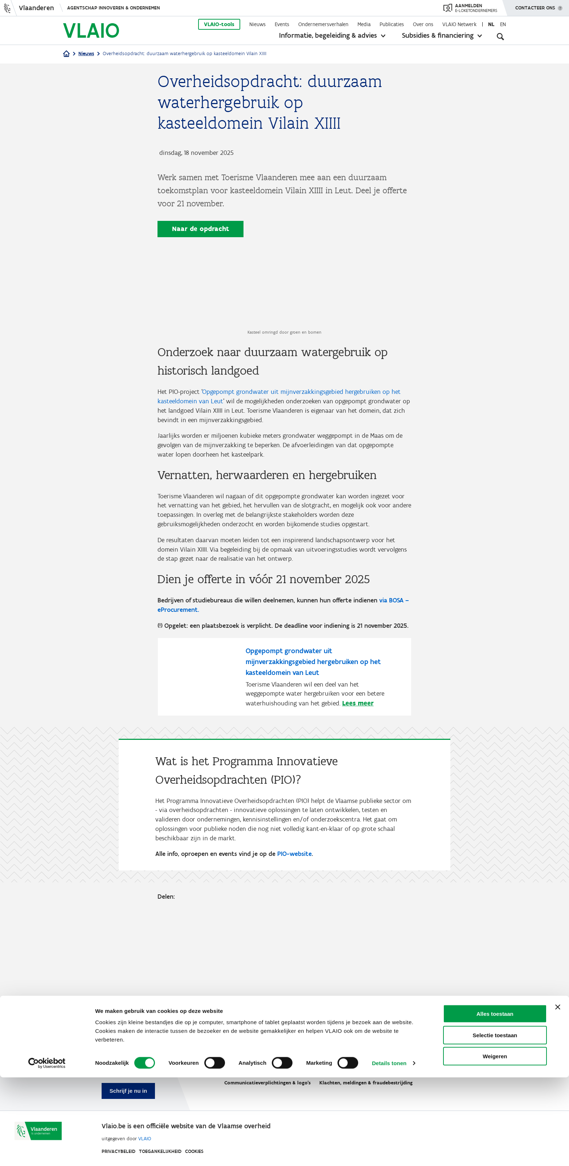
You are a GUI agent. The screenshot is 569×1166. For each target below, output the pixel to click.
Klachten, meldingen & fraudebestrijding (366, 1083)
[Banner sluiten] (557, 1095)
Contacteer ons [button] (535, 5)
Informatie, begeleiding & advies (328, 35)
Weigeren (495, 1145)
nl (491, 24)
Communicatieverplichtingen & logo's (267, 1083)
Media (364, 24)
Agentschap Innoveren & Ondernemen (113, 8)
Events (282, 24)
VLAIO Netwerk (459, 24)
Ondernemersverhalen (323, 24)
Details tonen (389, 1152)
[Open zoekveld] (500, 36)
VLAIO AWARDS (367, 1065)
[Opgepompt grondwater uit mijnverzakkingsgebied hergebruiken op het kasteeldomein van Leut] (284, 796)
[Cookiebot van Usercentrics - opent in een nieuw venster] (47, 1151)
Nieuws (257, 24)
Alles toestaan (494, 1102)
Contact (407, 1065)
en (503, 24)
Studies (289, 1065)
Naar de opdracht (200, 228)
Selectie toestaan (495, 1124)
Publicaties (392, 24)
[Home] (66, 54)
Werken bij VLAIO (247, 1065)
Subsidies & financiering (438, 35)
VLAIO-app (322, 1065)
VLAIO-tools (219, 24)
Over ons (423, 24)
